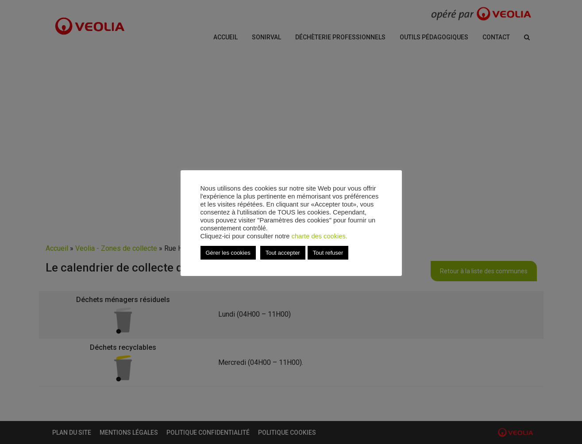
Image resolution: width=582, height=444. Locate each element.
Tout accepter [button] (283, 252)
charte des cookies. (319, 236)
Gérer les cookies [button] (228, 252)
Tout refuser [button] (328, 252)
